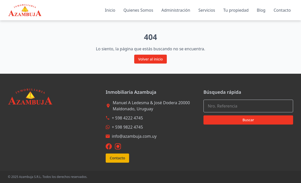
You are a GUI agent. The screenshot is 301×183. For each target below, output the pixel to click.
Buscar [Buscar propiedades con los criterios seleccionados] (248, 119)
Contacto (282, 10)
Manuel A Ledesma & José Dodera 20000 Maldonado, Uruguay (151, 106)
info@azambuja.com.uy (134, 136)
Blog (261, 10)
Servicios (206, 10)
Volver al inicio (150, 59)
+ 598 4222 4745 (127, 118)
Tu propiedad (236, 10)
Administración (175, 10)
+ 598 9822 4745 (127, 127)
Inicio (110, 10)
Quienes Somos (138, 10)
